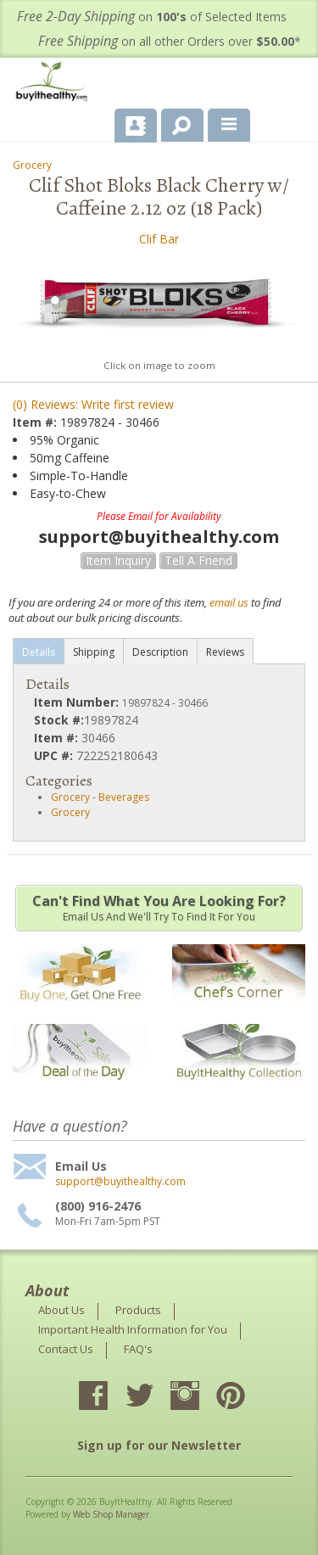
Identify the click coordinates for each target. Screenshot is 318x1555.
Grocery (32, 165)
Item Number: (78, 702)
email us (228, 602)
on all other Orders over (169, 41)
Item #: (36, 422)
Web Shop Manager (111, 1514)
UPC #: (55, 755)
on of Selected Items (152, 16)
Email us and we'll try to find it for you (159, 908)
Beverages (123, 797)
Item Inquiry (118, 560)
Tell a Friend (198, 560)
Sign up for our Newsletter (159, 1445)
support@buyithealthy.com (120, 1182)
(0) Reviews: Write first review (93, 404)
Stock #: (59, 720)
